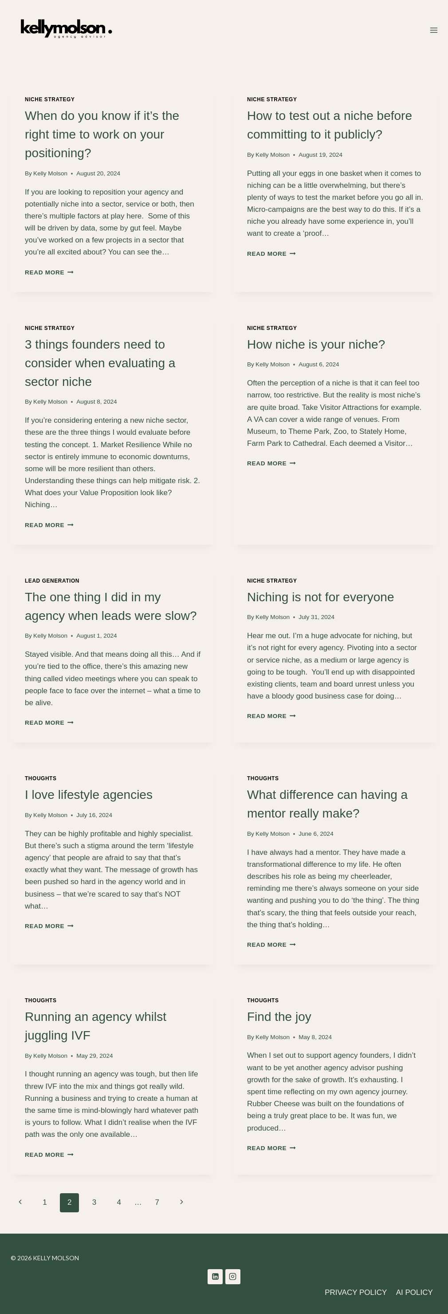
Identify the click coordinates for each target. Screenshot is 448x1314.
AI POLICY (414, 1292)
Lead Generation (52, 581)
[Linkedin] (215, 1276)
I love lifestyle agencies (89, 795)
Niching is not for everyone (320, 597)
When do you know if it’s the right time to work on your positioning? (102, 134)
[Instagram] (232, 1276)
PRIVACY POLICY (356, 1292)
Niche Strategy (50, 99)
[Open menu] (433, 30)
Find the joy (279, 1017)
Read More (49, 272)
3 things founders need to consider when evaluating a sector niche (100, 363)
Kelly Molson (50, 173)
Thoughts (40, 778)
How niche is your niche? (316, 344)
